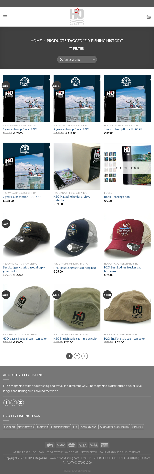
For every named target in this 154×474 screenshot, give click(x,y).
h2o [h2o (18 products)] (75, 426)
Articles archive (24, 452)
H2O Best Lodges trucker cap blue (75, 267)
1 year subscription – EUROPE (123, 129)
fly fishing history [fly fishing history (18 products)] (60, 426)
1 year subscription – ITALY (20, 129)
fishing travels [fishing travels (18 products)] (26, 426)
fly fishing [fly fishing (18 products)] (42, 426)
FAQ (41, 452)
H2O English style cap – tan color (124, 338)
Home (36, 41)
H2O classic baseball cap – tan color (25, 338)
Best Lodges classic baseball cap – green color (24, 269)
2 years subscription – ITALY (71, 129)
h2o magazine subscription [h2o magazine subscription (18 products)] (114, 426)
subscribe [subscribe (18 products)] (137, 426)
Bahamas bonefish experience (120, 452)
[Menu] (5, 16)
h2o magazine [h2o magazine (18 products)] (88, 426)
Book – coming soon (117, 196)
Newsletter (89, 452)
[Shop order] (77, 59)
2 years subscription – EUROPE (22, 196)
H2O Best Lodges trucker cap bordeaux (122, 269)
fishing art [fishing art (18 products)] (9, 426)
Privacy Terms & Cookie (62, 452)
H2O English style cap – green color (76, 338)
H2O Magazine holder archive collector (72, 198)
